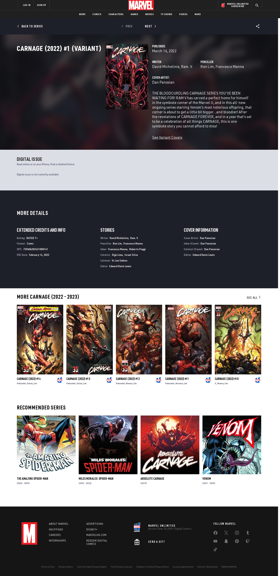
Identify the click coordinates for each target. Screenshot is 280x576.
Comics (96, 14)
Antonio (179, 392)
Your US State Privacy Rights (92, 566)
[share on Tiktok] (215, 550)
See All (254, 307)
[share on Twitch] (248, 542)
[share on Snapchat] (226, 542)
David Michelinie (103, 83)
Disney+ (92, 529)
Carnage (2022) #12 (128, 388)
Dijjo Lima (117, 264)
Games (134, 14)
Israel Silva (131, 264)
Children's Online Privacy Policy (152, 566)
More (198, 14)
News (82, 14)
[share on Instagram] (237, 533)
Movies (149, 14)
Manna (129, 392)
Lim (35, 392)
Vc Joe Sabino (119, 269)
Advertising (94, 523)
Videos (183, 14)
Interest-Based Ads (207, 566)
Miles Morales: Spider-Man (96, 488)
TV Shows (166, 14)
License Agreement (183, 566)
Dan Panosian (101, 99)
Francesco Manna (198, 83)
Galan (30, 392)
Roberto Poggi (137, 258)
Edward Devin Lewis (120, 275)
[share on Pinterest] (237, 542)
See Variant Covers (105, 140)
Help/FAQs (56, 529)
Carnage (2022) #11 (177, 388)
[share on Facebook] (215, 534)
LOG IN (27, 5)
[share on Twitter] (226, 533)
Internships (57, 540)
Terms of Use (48, 566)
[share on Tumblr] (248, 533)
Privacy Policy (66, 566)
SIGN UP (41, 5)
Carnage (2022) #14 (29, 388)
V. (215, 392)
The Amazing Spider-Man (32, 488)
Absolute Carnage (152, 488)
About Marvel (59, 523)
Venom (206, 488)
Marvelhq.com (96, 535)
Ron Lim (176, 83)
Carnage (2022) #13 (78, 388)
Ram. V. (125, 83)
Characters (116, 14)
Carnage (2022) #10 (226, 388)
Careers (55, 535)
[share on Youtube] (215, 542)
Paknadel (21, 392)
